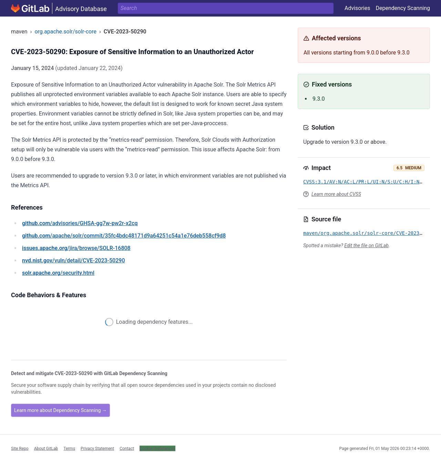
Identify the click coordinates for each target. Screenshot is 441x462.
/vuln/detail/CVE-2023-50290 (73, 260)
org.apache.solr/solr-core (65, 31)
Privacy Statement (97, 448)
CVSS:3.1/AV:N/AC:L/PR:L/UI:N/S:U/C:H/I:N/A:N (367, 181)
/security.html (58, 273)
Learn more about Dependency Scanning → (60, 410)
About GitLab (46, 448)
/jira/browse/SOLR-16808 (76, 248)
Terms (69, 448)
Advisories (357, 8)
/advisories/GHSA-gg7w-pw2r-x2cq (79, 223)
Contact (127, 448)
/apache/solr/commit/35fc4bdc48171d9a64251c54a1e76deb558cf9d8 (124, 235)
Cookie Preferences (157, 448)
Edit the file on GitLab (366, 245)
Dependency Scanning (403, 8)
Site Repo (20, 448)
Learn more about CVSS (336, 194)
